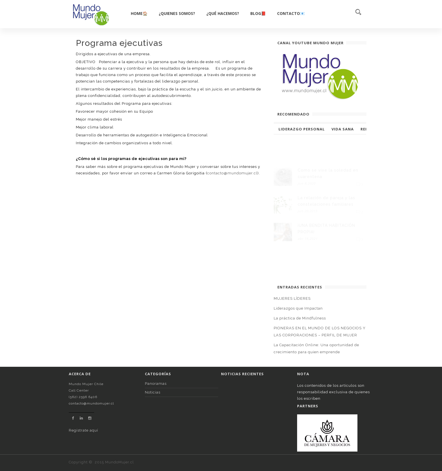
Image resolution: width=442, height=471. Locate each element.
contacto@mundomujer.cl (232, 173)
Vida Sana (343, 129)
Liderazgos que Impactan (298, 308)
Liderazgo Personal (302, 129)
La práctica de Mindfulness (300, 318)
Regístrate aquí (83, 430)
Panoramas (156, 383)
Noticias (152, 392)
